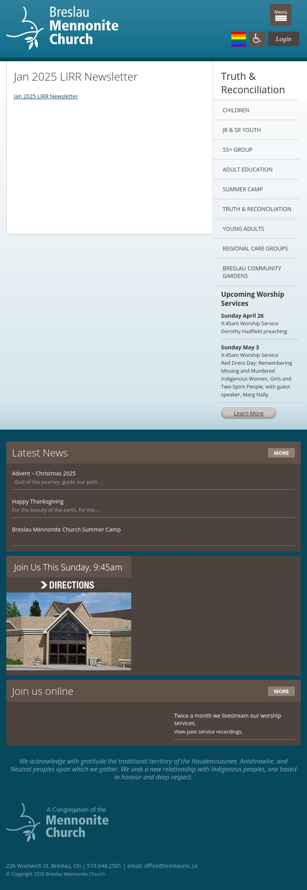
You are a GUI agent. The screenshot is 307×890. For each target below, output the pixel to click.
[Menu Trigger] (281, 15)
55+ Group (238, 149)
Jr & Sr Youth (242, 130)
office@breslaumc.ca (170, 865)
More (281, 452)
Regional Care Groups (255, 248)
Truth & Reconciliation (257, 209)
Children (236, 110)
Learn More (249, 413)
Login (284, 39)
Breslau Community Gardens (252, 271)
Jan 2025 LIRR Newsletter (46, 96)
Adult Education (248, 169)
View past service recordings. (208, 731)
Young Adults (243, 228)
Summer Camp (243, 189)
